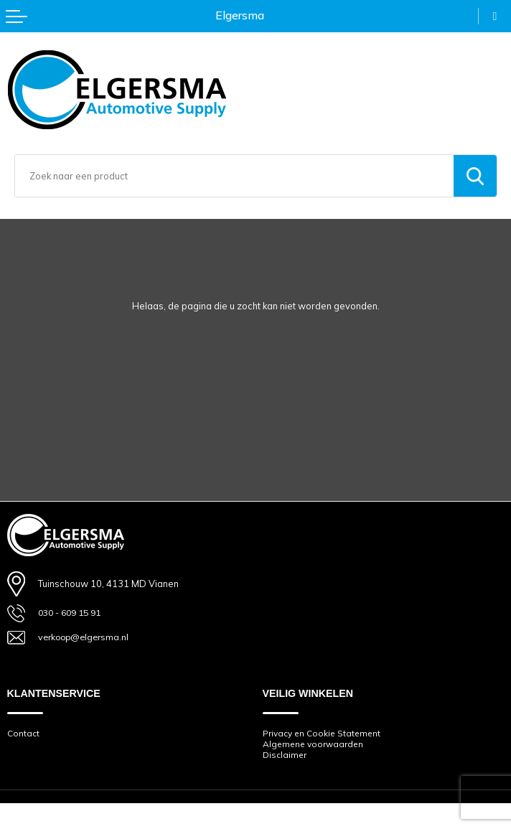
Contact (23, 734)
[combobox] (234, 176)
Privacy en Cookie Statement (323, 734)
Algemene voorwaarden (315, 745)
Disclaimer (285, 756)
